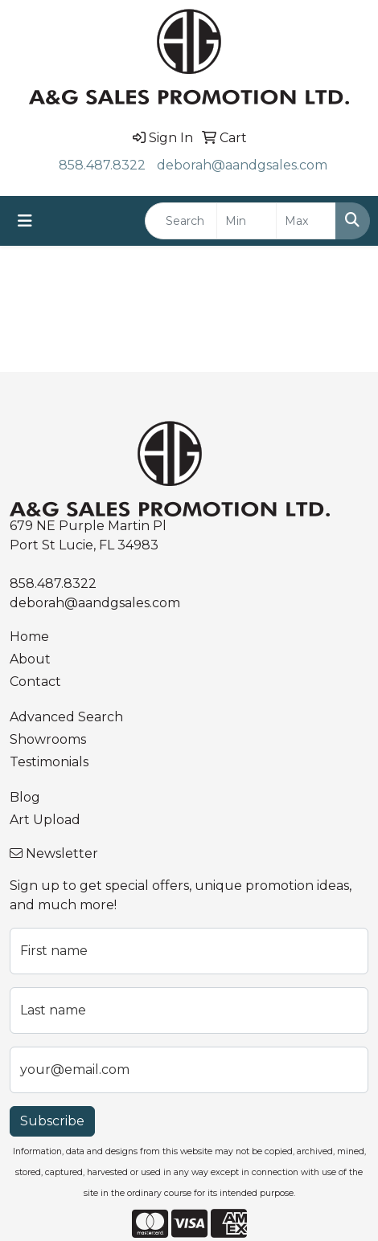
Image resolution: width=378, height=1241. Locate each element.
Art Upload (45, 819)
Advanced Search (66, 717)
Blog (25, 797)
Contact (35, 681)
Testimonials (49, 762)
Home (29, 636)
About (30, 659)
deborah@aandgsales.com (242, 165)
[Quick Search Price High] (306, 220)
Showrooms (48, 739)
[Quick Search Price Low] (246, 220)
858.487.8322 (102, 165)
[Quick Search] (181, 220)
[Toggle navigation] (25, 221)
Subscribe (52, 1121)
